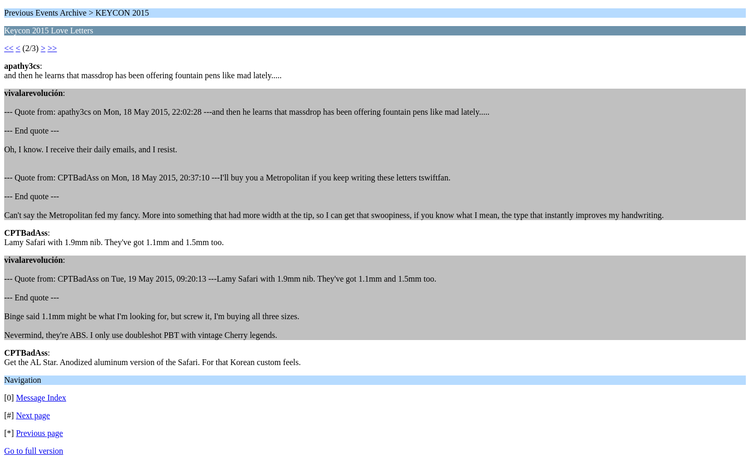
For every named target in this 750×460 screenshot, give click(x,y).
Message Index (41, 397)
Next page (33, 415)
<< (9, 48)
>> (52, 48)
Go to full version (33, 450)
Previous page (39, 433)
